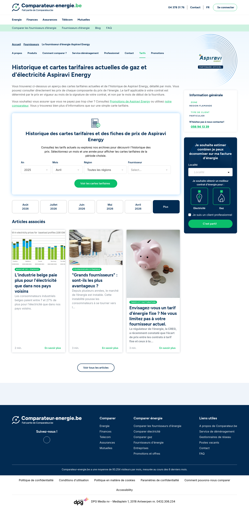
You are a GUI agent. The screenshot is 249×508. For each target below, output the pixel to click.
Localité (192, 164)
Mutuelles (83, 19)
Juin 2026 (82, 206)
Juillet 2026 (53, 206)
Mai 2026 (110, 206)
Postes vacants (209, 442)
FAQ (109, 28)
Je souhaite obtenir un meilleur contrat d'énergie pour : (210, 182)
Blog (98, 28)
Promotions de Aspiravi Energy (130, 101)
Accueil (16, 44)
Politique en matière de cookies (114, 480)
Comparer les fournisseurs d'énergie (157, 426)
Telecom (105, 437)
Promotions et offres (146, 453)
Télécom (67, 19)
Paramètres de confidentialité (160, 480)
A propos (17, 53)
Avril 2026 (138, 206)
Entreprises (140, 448)
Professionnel (111, 53)
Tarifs (142, 53)
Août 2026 (25, 206)
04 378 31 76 (176, 7)
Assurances (50, 19)
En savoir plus (53, 347)
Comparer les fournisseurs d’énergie (34, 28)
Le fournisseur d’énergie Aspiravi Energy (66, 44)
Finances (32, 19)
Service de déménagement (216, 431)
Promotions (157, 53)
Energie (17, 19)
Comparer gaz (142, 437)
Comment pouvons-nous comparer (207, 480)
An (22, 162)
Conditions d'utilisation (74, 480)
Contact (195, 7)
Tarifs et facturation (143, 302)
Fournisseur (135, 162)
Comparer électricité (146, 431)
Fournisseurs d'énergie (76, 28)
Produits (32, 53)
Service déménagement (85, 53)
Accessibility (124, 490)
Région (88, 162)
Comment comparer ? (54, 53)
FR (207, 7)
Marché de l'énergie (27, 269)
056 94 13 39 (200, 127)
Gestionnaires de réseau (215, 437)
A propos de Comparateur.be (218, 426)
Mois (55, 162)
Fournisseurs (31, 44)
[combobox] (24, 170)
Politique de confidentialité (36, 480)
